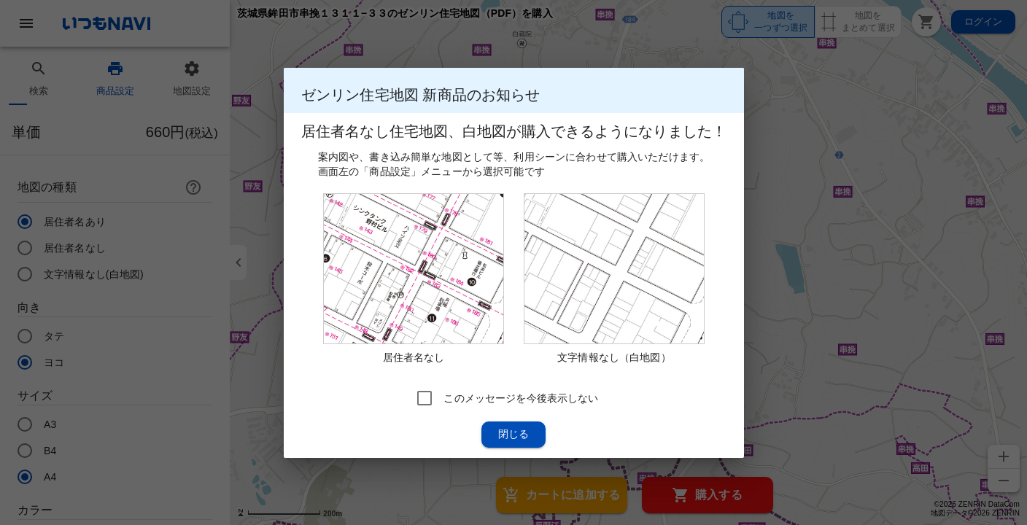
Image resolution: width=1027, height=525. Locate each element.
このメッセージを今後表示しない (520, 397)
